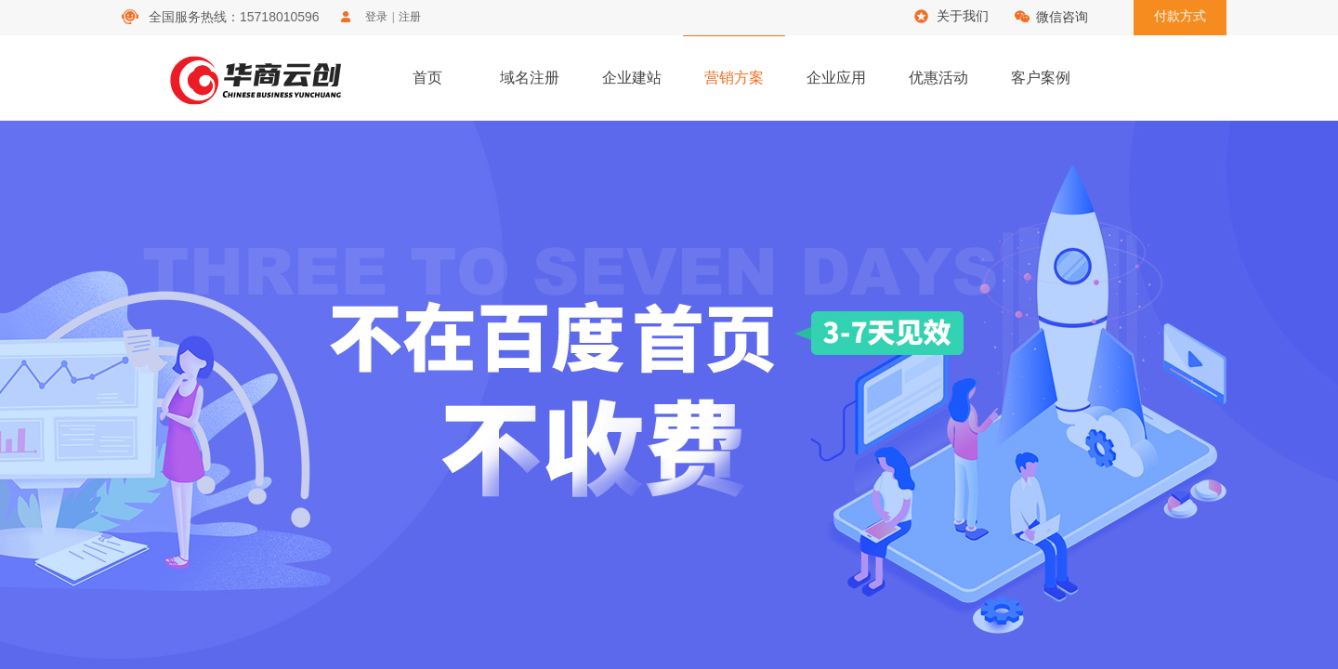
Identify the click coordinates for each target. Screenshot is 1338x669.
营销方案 (734, 77)
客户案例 (1040, 77)
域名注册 (529, 77)
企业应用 (836, 77)
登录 (376, 16)
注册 (410, 16)
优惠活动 (938, 77)
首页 (427, 77)
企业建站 (632, 77)
